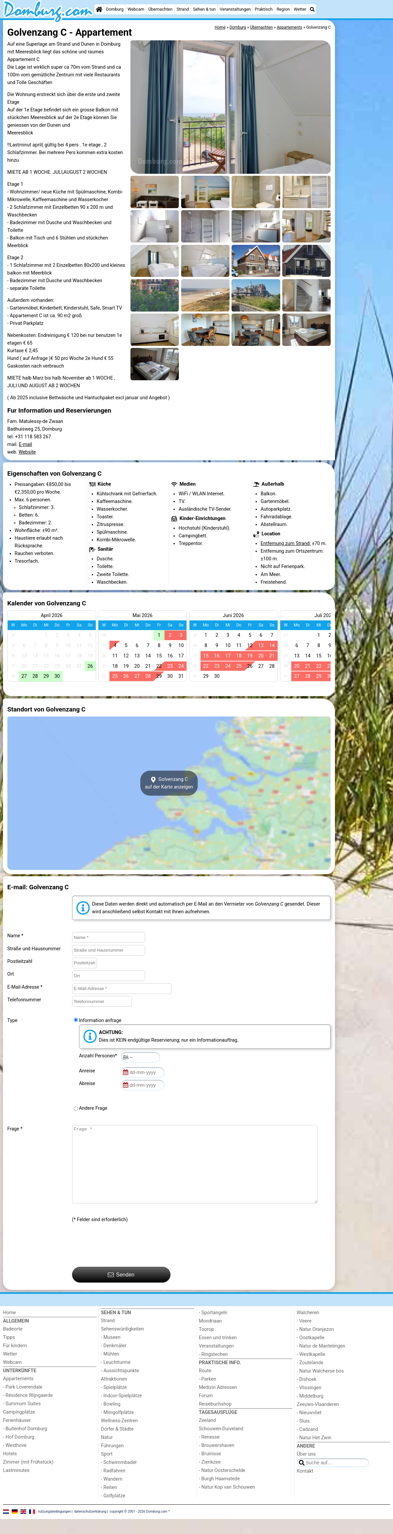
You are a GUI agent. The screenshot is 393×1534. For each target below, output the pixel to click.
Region (283, 9)
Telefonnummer (24, 1000)
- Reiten (109, 1502)
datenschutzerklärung (90, 1526)
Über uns (306, 1469)
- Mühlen (110, 1369)
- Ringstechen (213, 1369)
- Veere (304, 1336)
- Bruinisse (210, 1469)
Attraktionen (114, 1394)
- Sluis (303, 1436)
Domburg (115, 9)
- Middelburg (310, 1411)
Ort (10, 974)
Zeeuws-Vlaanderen (318, 1419)
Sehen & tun (204, 9)
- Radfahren (113, 1486)
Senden (121, 1290)
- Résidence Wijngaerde (28, 1410)
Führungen (112, 1461)
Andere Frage (93, 1108)
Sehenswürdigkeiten (122, 1344)
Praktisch (264, 9)
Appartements (18, 1394)
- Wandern (111, 1494)
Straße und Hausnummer (34, 949)
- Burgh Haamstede (219, 1494)
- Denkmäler (113, 1361)
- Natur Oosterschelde (222, 1485)
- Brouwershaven (216, 1460)
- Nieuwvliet (309, 1428)
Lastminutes (16, 1485)
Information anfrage (100, 1020)
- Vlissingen (309, 1403)
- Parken (207, 1394)
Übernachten (160, 9)
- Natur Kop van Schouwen (227, 1502)
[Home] (99, 9)
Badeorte (12, 1344)
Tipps (9, 1352)
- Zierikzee (210, 1477)
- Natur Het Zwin (314, 1453)
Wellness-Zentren (119, 1436)
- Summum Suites (22, 1419)
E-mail (25, 444)
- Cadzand (307, 1444)
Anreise (88, 1071)
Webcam (135, 9)
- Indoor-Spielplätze (121, 1411)
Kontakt (305, 1486)
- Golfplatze (113, 1511)
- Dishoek (307, 1394)
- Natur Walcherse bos (320, 1386)
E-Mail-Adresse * (25, 987)
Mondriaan (210, 1336)
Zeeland (207, 1435)
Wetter (300, 9)
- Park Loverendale (22, 1402)
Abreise (88, 1083)
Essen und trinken (218, 1353)
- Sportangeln (213, 1328)
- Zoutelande (310, 1378)
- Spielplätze (114, 1402)
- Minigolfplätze (117, 1427)
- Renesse (209, 1452)
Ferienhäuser (17, 1435)
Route (205, 1386)
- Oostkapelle (311, 1353)
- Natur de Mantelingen (321, 1361)
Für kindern (15, 1361)
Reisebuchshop (215, 1419)
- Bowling (111, 1419)
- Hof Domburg (18, 1452)
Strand (182, 9)
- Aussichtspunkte (120, 1386)
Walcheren (308, 1328)
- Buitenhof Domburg (25, 1444)
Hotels (10, 1469)
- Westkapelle (311, 1369)
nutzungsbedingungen (54, 1526)
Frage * (15, 1129)
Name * (15, 936)
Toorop (206, 1344)
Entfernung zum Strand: (286, 543)
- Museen (111, 1352)
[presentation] (122, 1260)
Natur (107, 1452)
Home (9, 1328)
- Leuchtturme (116, 1377)
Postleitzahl (19, 961)
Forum (206, 1411)
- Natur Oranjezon (315, 1344)
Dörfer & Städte (117, 1444)
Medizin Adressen (218, 1402)
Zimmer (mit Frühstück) (28, 1477)
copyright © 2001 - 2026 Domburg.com (138, 1526)
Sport (107, 1469)
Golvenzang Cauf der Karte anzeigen (169, 783)
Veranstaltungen (235, 9)
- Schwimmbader (119, 1477)
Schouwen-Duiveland (221, 1444)
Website (27, 452)
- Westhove (14, 1460)
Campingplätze (19, 1427)
